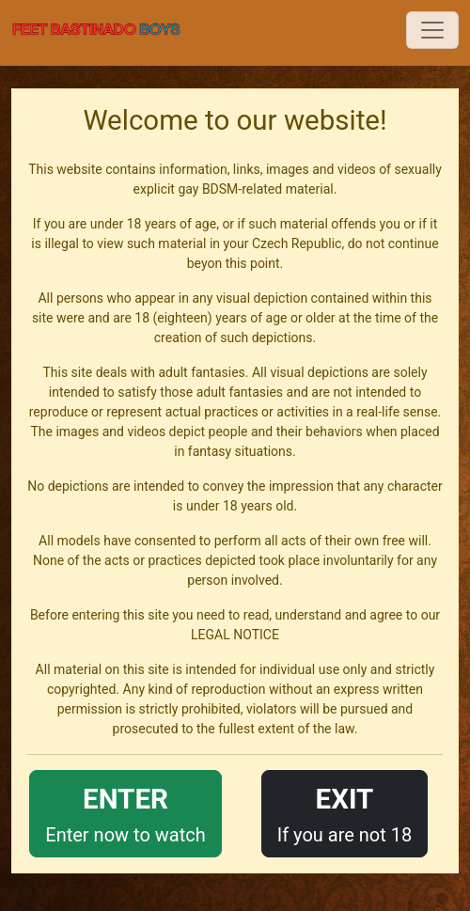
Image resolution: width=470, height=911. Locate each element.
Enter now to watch (125, 811)
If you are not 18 (345, 811)
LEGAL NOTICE (235, 634)
